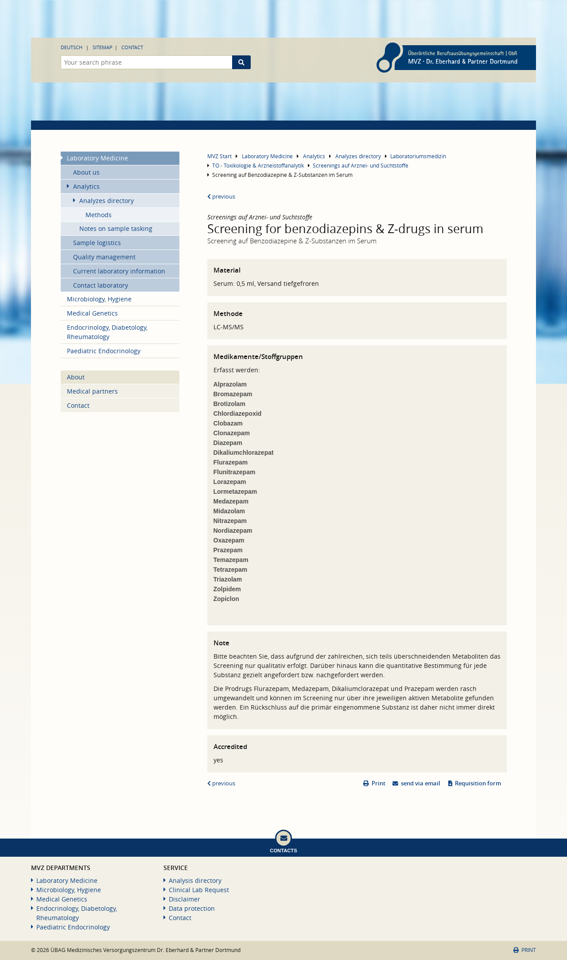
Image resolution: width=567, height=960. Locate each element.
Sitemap (103, 47)
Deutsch (71, 47)
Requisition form (478, 783)
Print (378, 783)
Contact (132, 47)
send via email (420, 783)
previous (221, 196)
